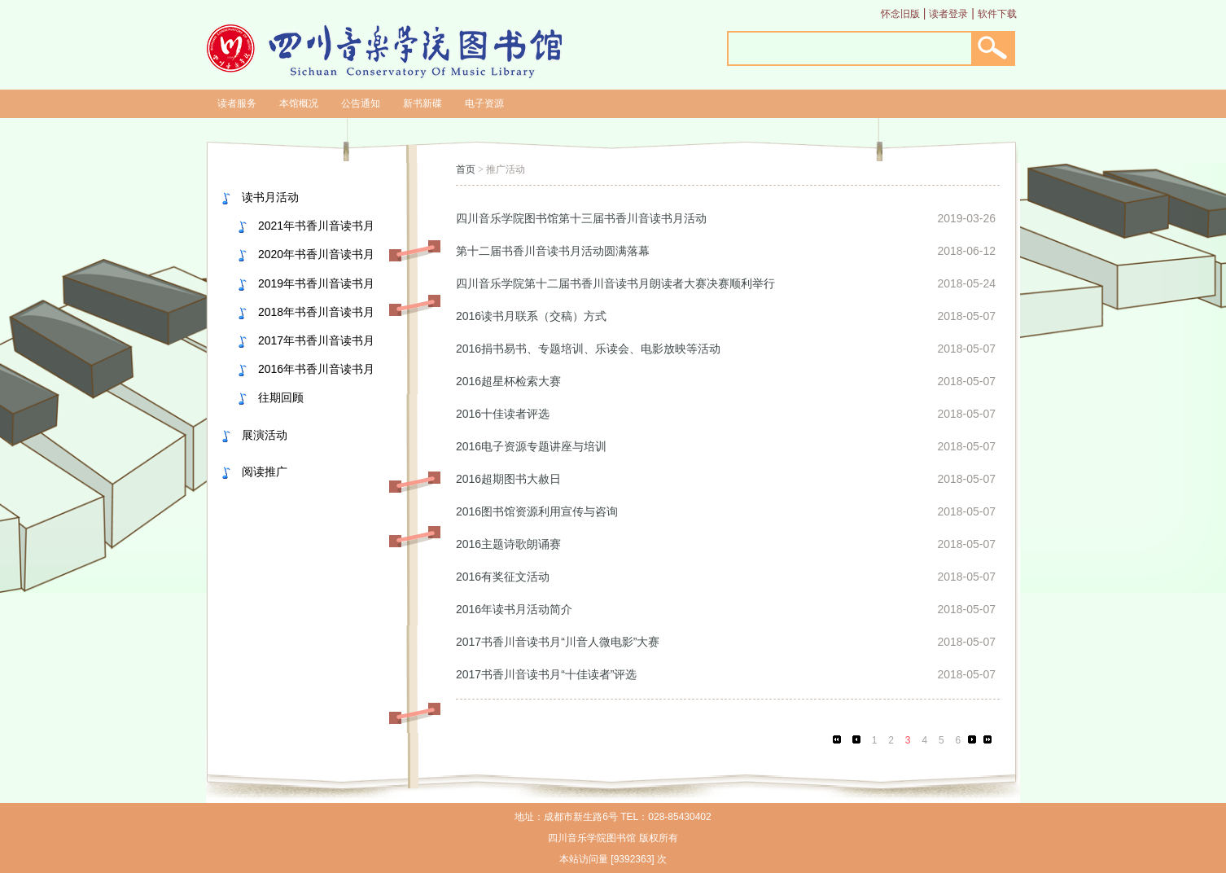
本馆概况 (298, 103)
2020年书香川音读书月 (316, 254)
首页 (465, 169)
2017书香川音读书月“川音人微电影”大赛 (557, 641)
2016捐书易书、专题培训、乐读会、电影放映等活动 (588, 348)
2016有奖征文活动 (503, 576)
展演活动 (264, 434)
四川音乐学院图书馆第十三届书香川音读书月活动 (581, 218)
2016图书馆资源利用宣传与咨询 (537, 511)
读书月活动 (270, 197)
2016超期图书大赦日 (508, 478)
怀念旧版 (900, 14)
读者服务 (236, 103)
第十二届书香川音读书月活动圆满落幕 (553, 250)
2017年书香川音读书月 (316, 340)
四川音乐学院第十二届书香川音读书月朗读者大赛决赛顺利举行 (615, 283)
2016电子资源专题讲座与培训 (531, 446)
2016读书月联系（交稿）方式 (531, 315)
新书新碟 (422, 103)
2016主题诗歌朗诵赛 (508, 544)
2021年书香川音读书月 (316, 225)
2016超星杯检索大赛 (508, 381)
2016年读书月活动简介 (514, 609)
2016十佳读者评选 (503, 413)
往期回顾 (281, 397)
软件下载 (997, 14)
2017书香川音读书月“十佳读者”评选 (546, 674)
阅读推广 (264, 471)
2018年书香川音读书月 (316, 311)
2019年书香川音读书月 (316, 283)
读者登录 (948, 14)
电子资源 (484, 103)
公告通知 (360, 103)
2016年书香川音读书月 (316, 368)
